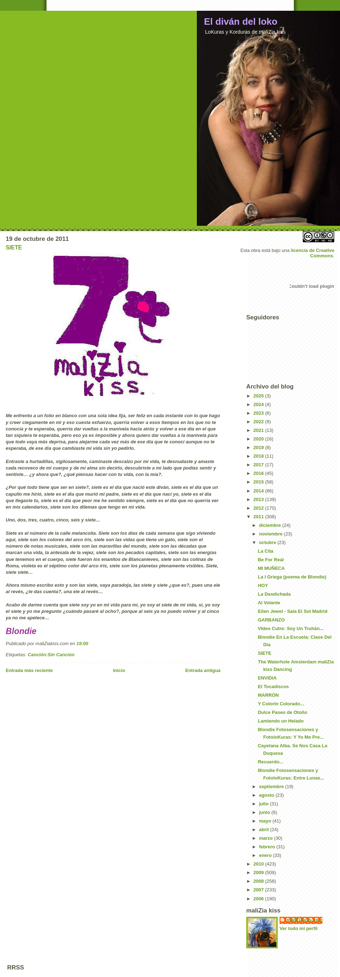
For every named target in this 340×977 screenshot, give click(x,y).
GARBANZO (271, 620)
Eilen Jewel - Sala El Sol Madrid (292, 611)
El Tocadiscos (273, 686)
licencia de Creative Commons (312, 253)
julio (264, 803)
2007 (259, 889)
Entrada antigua (202, 670)
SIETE (14, 247)
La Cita (265, 551)
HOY (263, 585)
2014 (259, 491)
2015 (259, 482)
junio (265, 812)
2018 (259, 456)
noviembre (271, 534)
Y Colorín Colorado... (281, 703)
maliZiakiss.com (304, 920)
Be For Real (270, 559)
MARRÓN (268, 695)
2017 (259, 464)
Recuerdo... (270, 761)
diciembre (270, 525)
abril (264, 829)
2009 (259, 872)
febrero (267, 846)
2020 (259, 439)
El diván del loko (240, 21)
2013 (259, 499)
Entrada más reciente (29, 670)
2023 (259, 413)
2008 (259, 881)
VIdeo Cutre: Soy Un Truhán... (290, 628)
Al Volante (269, 602)
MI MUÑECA (271, 568)
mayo (266, 821)
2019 (259, 447)
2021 (259, 430)
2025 (259, 396)
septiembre (272, 786)
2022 (259, 421)
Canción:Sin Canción (51, 654)
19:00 (82, 643)
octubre (268, 542)
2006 (259, 898)
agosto (267, 795)
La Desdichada (274, 594)
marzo (266, 838)
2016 (259, 473)
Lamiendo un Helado (280, 721)
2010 (259, 864)
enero (266, 855)
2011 (259, 516)
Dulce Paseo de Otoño (282, 712)
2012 (259, 508)
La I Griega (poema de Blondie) (292, 577)
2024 (259, 404)
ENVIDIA (267, 678)
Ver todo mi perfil (298, 928)
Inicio (119, 670)
